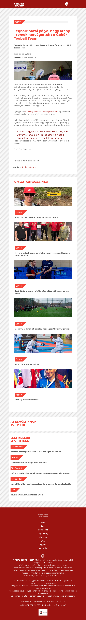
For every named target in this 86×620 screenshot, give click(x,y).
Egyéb (18, 22)
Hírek (43, 522)
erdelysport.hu (41, 568)
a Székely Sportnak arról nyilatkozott (41, 112)
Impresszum (26, 601)
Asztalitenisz (17, 447)
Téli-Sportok (16, 468)
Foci (13, 490)
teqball (34, 167)
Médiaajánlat (39, 601)
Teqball (14, 457)
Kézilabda (43, 537)
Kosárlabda (43, 530)
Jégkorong (43, 533)
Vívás (43, 541)
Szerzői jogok (52, 601)
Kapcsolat (43, 548)
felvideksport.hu (56, 568)
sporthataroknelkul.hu (24, 568)
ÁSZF (62, 601)
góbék (26, 167)
